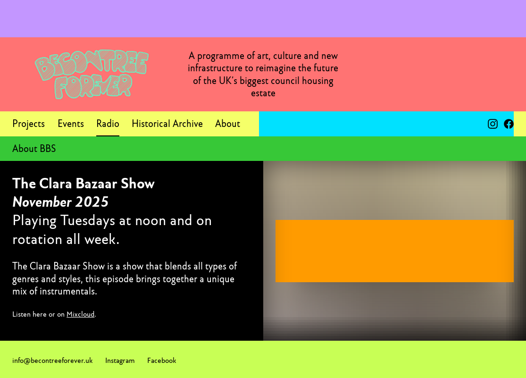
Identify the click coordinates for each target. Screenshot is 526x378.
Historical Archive (167, 124)
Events (71, 124)
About (227, 124)
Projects (28, 124)
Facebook (161, 360)
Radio (107, 124)
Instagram (120, 360)
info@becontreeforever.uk (52, 360)
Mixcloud (80, 313)
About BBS (34, 149)
